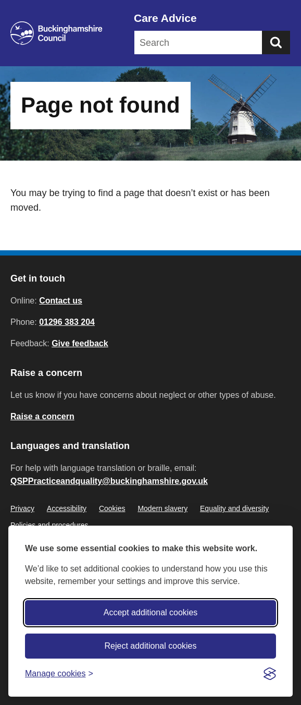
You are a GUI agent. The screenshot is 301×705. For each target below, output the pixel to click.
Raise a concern (42, 416)
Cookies (112, 508)
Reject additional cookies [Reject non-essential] (151, 645)
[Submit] (276, 42)
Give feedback (80, 343)
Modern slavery (162, 508)
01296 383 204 (67, 322)
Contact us (60, 300)
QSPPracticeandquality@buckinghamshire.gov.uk (109, 481)
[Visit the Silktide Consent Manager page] (270, 673)
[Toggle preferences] (59, 673)
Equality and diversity (234, 508)
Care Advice (165, 18)
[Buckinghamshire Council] (56, 33)
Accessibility (66, 508)
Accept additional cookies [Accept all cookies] (151, 612)
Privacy (22, 508)
